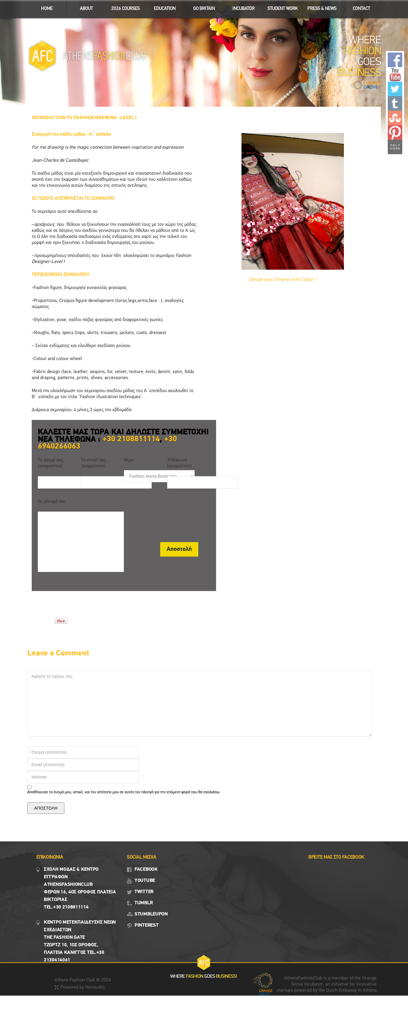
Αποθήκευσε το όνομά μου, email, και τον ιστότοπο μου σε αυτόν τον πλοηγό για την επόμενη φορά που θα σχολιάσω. (124, 792)
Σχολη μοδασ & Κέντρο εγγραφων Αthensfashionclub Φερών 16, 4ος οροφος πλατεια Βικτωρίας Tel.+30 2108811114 (80, 888)
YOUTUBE (144, 880)
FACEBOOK (146, 869)
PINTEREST (146, 925)
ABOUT (83, 7)
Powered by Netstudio (82, 987)
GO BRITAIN (201, 7)
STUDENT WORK (280, 7)
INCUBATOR (241, 7)
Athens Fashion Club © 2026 (82, 980)
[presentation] (170, 517)
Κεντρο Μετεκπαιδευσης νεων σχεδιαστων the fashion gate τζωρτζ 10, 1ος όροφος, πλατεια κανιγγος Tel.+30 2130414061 (80, 941)
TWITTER (144, 891)
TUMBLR (143, 903)
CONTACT (361, 9)
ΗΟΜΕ (47, 9)
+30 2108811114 (131, 439)
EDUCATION (162, 7)
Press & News (319, 7)
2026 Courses (125, 9)
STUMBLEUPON (151, 914)
